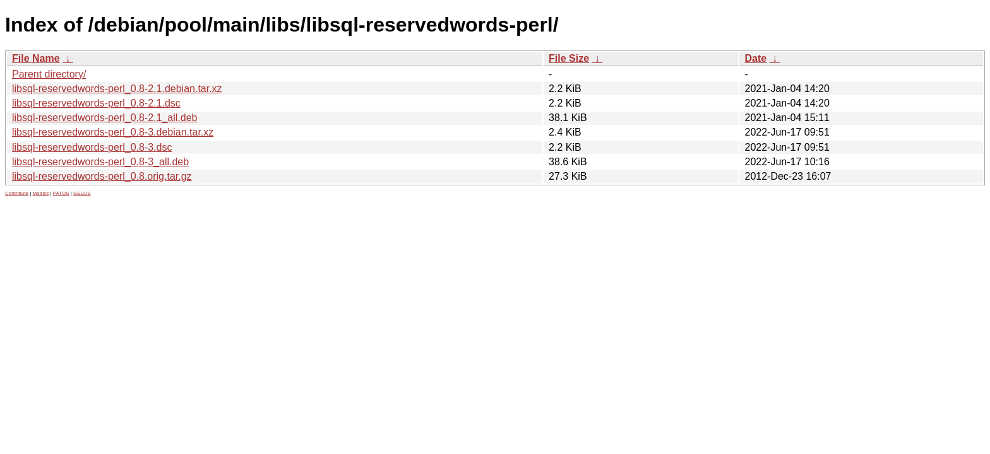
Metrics (40, 193)
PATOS (61, 193)
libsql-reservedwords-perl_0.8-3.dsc (92, 147)
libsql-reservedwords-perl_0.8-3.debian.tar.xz (112, 132)
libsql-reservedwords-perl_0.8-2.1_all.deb (104, 117)
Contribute (16, 193)
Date (755, 58)
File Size (569, 58)
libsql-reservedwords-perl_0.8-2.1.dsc (96, 103)
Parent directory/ (49, 74)
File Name (36, 58)
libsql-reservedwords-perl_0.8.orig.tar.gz (102, 176)
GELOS (82, 193)
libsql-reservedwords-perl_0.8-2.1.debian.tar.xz (117, 88)
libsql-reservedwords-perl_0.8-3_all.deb (100, 161)
